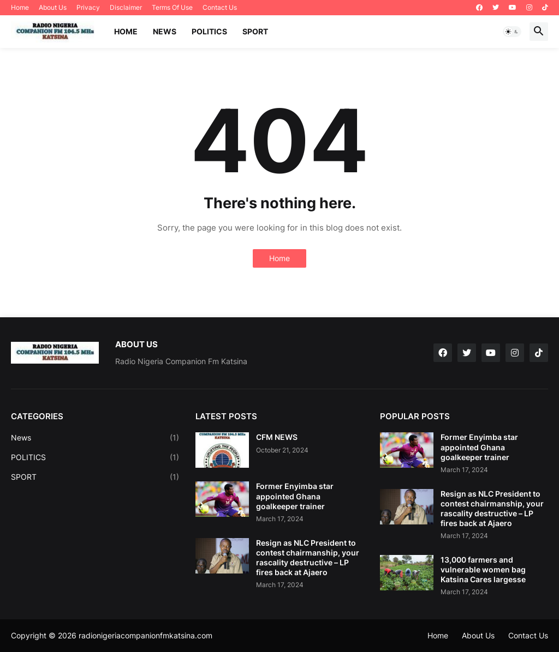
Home (20, 7)
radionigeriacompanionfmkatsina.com (145, 635)
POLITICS (209, 31)
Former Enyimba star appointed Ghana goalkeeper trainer (295, 495)
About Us (53, 7)
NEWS (164, 31)
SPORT (255, 31)
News (95, 437)
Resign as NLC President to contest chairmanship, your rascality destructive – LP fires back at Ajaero (307, 557)
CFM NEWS (277, 437)
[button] (512, 31)
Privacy (88, 7)
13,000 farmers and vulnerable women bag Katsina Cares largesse (483, 569)
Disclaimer (126, 7)
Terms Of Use (172, 7)
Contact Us (220, 7)
